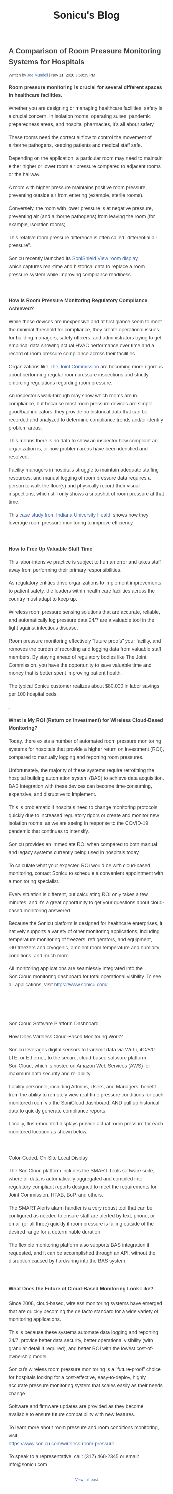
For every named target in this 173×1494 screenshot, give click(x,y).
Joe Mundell (37, 75)
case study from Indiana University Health (66, 515)
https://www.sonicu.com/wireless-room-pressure (61, 1443)
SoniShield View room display (104, 258)
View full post (86, 1479)
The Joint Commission (74, 366)
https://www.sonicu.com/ (81, 984)
